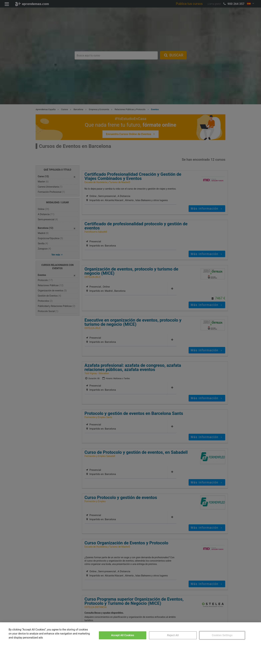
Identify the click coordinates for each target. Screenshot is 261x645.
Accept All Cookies (122, 635)
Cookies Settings (222, 635)
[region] (130, 633)
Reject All (173, 635)
